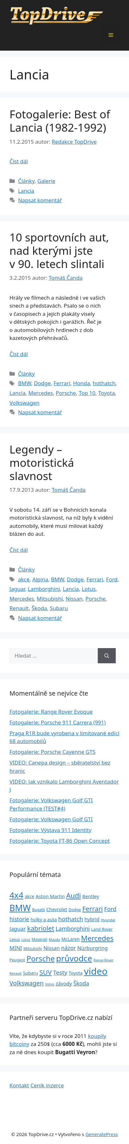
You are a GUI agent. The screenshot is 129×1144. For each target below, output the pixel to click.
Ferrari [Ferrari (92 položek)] (92, 908)
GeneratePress (101, 1134)
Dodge (42, 383)
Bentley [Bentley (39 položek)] (90, 896)
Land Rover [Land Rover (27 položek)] (102, 929)
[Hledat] (107, 655)
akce (23, 579)
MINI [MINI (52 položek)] (15, 948)
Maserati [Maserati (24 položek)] (39, 939)
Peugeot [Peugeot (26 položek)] (17, 960)
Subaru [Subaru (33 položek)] (30, 973)
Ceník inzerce (47, 1085)
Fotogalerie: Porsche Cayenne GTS (52, 751)
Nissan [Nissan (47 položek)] (52, 948)
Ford (111, 579)
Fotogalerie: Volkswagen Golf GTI (51, 819)
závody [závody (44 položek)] (64, 983)
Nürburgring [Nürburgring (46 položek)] (92, 948)
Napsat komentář (40, 200)
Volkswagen (24, 402)
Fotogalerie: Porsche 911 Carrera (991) (57, 722)
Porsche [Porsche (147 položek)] (40, 958)
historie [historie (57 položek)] (19, 919)
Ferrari (62, 383)
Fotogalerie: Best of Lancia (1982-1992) (59, 121)
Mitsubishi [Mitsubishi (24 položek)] (32, 948)
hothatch (104, 383)
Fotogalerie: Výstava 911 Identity (50, 830)
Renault (19, 608)
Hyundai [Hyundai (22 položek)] (108, 919)
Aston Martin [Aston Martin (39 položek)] (50, 896)
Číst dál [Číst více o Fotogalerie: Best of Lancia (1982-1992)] (18, 161)
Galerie (46, 180)
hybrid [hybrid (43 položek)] (92, 919)
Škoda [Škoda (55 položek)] (81, 983)
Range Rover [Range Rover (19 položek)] (104, 960)
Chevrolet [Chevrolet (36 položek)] (56, 909)
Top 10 (87, 393)
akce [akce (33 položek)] (29, 896)
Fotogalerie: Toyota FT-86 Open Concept (59, 840)
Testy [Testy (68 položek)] (60, 972)
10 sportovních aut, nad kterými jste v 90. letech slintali (59, 250)
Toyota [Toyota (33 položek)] (76, 973)
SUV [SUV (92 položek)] (45, 972)
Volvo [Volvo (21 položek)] (49, 984)
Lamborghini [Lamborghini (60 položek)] (73, 928)
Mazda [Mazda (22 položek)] (54, 939)
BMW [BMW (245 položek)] (20, 908)
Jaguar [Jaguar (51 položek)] (17, 928)
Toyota (106, 393)
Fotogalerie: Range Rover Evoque (51, 711)
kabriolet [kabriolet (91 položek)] (40, 928)
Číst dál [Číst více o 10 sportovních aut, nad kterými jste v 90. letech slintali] (18, 354)
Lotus (89, 588)
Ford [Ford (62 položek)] (110, 909)
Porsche (66, 393)
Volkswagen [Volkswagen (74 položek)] (26, 983)
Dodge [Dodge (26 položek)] (74, 909)
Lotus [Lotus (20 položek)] (25, 939)
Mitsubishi (50, 598)
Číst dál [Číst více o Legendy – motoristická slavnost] (18, 549)
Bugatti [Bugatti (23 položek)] (38, 909)
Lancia (26, 190)
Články (26, 180)
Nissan (74, 598)
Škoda (39, 608)
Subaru (59, 608)
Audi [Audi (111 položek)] (73, 895)
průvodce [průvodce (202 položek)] (74, 958)
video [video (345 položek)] (96, 971)
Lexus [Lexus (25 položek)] (14, 939)
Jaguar (17, 588)
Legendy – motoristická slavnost (41, 462)
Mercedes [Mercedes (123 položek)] (97, 938)
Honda (81, 383)
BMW (24, 383)
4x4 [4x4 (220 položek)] (16, 895)
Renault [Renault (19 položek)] (15, 973)
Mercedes (40, 393)
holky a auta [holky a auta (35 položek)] (44, 919)
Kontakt (19, 1085)
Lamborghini (44, 588)
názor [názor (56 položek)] (68, 948)
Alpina (40, 579)
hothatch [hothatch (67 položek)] (70, 919)
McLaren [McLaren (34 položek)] (71, 939)
